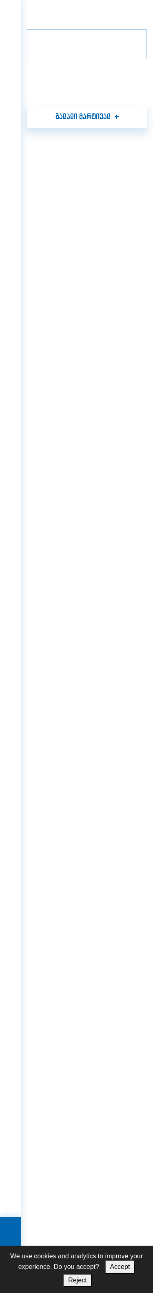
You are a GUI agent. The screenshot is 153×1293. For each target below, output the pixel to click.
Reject (77, 1280)
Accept (120, 1266)
